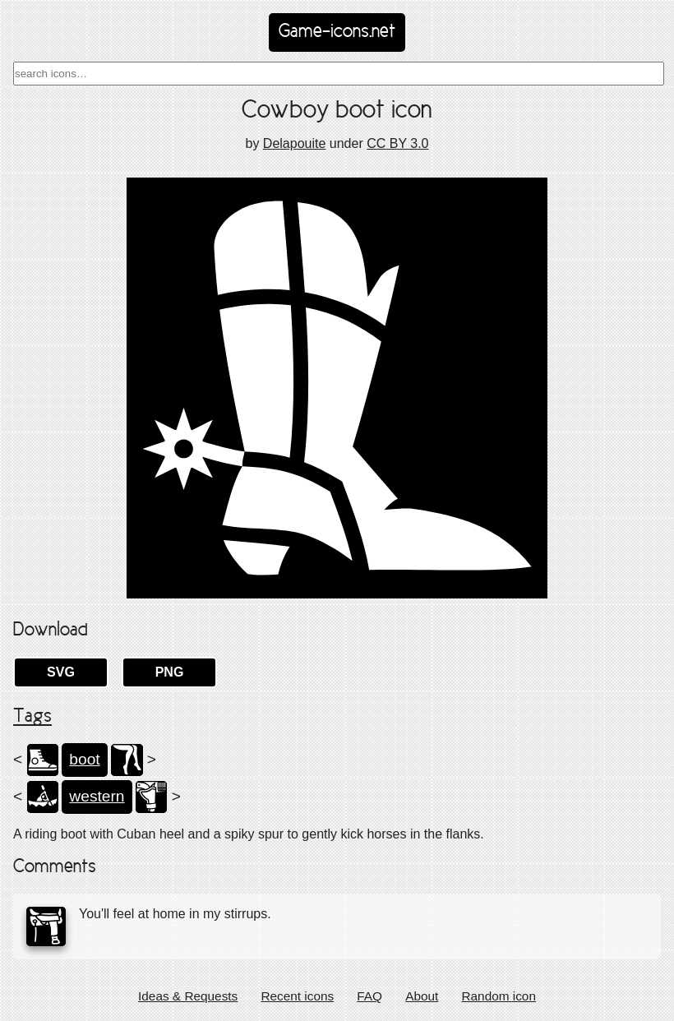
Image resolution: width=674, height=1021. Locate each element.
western (96, 796)
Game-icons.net (337, 32)
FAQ (369, 996)
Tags (32, 717)
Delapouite (294, 143)
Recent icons (297, 996)
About (421, 996)
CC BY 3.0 (397, 143)
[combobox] (338, 73)
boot (84, 759)
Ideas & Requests (188, 996)
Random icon (498, 996)
